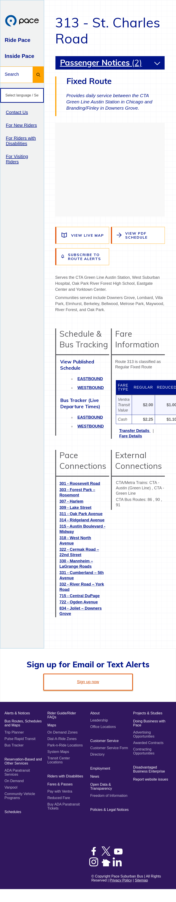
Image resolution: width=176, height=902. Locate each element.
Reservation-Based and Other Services (23, 761)
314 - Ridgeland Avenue (82, 520)
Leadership (99, 720)
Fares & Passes (60, 784)
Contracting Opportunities (143, 751)
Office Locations (103, 727)
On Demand (14, 781)
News (94, 776)
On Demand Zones (62, 732)
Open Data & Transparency (101, 786)
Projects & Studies (147, 713)
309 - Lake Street (75, 507)
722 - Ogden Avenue (78, 602)
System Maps (58, 752)
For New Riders (21, 125)
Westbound (90, 387)
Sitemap (141, 880)
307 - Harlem (71, 501)
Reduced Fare (58, 798)
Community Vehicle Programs (19, 796)
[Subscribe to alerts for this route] (82, 256)
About (95, 713)
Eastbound (90, 379)
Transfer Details (135, 430)
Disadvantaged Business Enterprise (149, 769)
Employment (100, 768)
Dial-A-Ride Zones (62, 739)
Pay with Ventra (59, 791)
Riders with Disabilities (65, 776)
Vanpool (10, 787)
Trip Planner (14, 732)
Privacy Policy (121, 880)
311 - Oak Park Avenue (81, 514)
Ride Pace (17, 40)
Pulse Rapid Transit (20, 739)
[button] (157, 63)
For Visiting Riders (17, 159)
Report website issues (150, 779)
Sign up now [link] (88, 682)
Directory (97, 754)
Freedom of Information (108, 795)
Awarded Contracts (148, 743)
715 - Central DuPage (79, 596)
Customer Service (104, 741)
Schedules (12, 812)
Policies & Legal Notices (109, 810)
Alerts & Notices (17, 713)
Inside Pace (19, 56)
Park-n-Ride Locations (65, 745)
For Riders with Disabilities (21, 141)
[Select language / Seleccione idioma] (22, 95)
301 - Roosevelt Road (79, 483)
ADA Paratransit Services (17, 772)
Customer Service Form (109, 748)
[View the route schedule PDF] (138, 235)
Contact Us (17, 112)
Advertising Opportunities (143, 734)
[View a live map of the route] (82, 235)
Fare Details (130, 436)
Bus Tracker (13, 745)
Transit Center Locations (58, 760)
